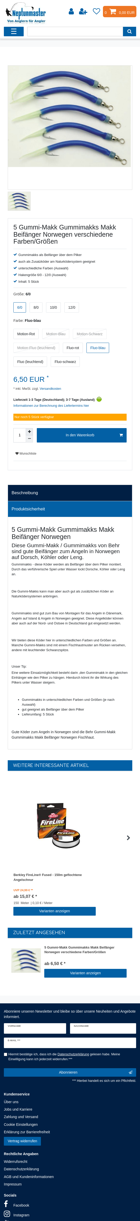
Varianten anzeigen (54, 911)
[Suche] (129, 31)
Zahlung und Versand (21, 1117)
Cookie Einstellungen (21, 1124)
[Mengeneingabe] (19, 435)
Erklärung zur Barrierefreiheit (27, 1132)
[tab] (70, 493)
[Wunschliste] (96, 11)
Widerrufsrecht (15, 1162)
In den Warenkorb (94, 435)
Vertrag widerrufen (22, 1141)
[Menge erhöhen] (29, 431)
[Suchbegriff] (75, 31)
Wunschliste (25, 453)
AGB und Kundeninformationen (29, 1177)
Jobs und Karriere (18, 1109)
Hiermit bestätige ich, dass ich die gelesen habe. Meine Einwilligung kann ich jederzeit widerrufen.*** (64, 1056)
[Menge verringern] (29, 439)
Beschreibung (25, 492)
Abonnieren (95, 1072)
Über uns (11, 1102)
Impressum (13, 1184)
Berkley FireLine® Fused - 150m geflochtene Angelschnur (47, 877)
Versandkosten (50, 389)
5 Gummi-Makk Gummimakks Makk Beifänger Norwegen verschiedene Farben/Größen (79, 950)
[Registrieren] (83, 11)
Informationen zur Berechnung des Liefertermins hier (51, 406)
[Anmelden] (72, 11)
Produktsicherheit (28, 509)
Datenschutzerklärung (21, 1169)
